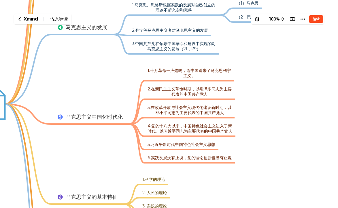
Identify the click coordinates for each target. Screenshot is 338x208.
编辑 (316, 19)
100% (274, 19)
